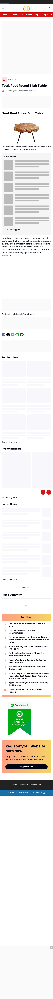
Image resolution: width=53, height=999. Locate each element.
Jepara (46, 15)
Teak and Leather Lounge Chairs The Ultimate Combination (26, 654)
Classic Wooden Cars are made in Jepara (25, 690)
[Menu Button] (3, 8)
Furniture (15, 15)
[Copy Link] (22, 334)
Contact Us (23, 784)
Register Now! (26, 767)
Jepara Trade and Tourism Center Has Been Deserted (27, 661)
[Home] (4, 79)
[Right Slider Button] (50, 14)
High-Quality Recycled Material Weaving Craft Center (28, 684)
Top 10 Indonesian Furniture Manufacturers (21, 631)
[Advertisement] (26, 47)
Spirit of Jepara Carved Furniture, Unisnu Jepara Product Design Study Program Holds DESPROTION (28, 676)
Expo (37, 15)
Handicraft (27, 15)
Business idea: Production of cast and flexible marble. (26, 668)
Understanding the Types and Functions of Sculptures (28, 647)
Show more (26, 587)
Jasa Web (18, 792)
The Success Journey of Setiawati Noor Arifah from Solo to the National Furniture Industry (28, 639)
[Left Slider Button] (43, 492)
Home (4, 15)
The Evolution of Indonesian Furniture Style (26, 625)
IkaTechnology (39, 792)
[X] (8, 334)
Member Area (35, 784)
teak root (32, 149)
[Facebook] (3, 334)
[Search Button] (49, 8)
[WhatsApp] (17, 334)
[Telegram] (12, 334)
